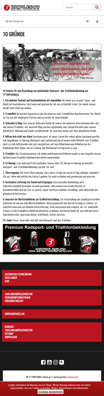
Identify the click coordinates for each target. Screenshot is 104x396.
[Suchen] (78, 7)
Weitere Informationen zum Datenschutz (69, 388)
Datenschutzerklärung (18, 273)
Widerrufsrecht (14, 300)
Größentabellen (14, 313)
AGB (7, 280)
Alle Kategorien (15, 21)
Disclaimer (11, 277)
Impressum (11, 336)
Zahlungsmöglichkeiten (18, 293)
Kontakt (9, 326)
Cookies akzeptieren (51, 391)
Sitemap (9, 333)
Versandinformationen (17, 296)
